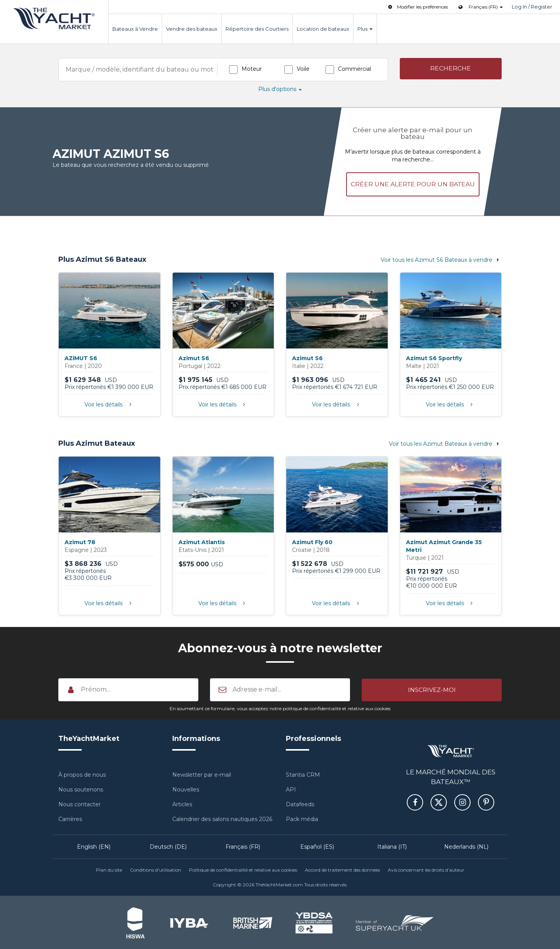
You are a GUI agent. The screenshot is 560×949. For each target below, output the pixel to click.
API (291, 788)
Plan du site (109, 869)
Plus (365, 29)
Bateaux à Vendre (135, 29)
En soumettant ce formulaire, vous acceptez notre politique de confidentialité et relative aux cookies (280, 707)
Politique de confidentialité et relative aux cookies (243, 869)
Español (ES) (317, 845)
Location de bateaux (323, 29)
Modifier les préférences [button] (417, 7)
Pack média (302, 818)
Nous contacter (79, 803)
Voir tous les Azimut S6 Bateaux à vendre (441, 258)
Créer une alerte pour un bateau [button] (413, 183)
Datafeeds (300, 803)
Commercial (354, 68)
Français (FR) (243, 845)
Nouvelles (185, 788)
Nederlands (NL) (466, 845)
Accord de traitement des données (342, 869)
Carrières (70, 818)
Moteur (252, 68)
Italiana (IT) (392, 845)
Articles (182, 803)
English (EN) (93, 845)
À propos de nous (82, 773)
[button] (451, 69)
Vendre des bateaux (191, 29)
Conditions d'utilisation (155, 869)
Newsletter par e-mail (201, 773)
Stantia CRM (303, 773)
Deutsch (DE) (168, 845)
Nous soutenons (80, 788)
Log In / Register (532, 7)
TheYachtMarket (54, 18)
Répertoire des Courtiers (257, 29)
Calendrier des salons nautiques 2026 (222, 818)
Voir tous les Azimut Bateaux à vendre (445, 442)
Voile (303, 68)
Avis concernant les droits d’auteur (426, 869)
